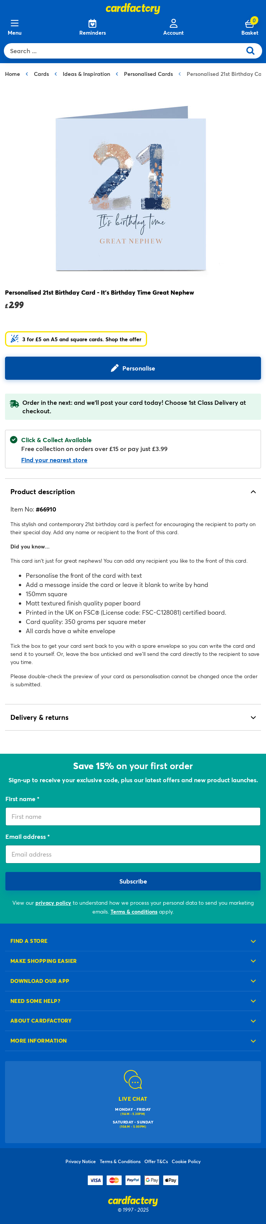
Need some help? (35, 1000)
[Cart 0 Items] (249, 28)
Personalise (138, 368)
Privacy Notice (80, 1161)
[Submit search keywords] (253, 51)
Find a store (29, 940)
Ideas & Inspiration (86, 73)
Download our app (40, 980)
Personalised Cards (148, 73)
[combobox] (124, 51)
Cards (41, 73)
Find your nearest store (54, 459)
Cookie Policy (186, 1161)
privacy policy (53, 902)
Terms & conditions (133, 911)
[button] (76, 339)
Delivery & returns (39, 717)
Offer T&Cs (156, 1161)
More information (38, 1040)
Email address (26, 836)
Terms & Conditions (120, 1161)
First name (21, 799)
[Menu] (15, 28)
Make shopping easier (43, 960)
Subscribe (133, 881)
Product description (42, 491)
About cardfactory (41, 1020)
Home (12, 73)
